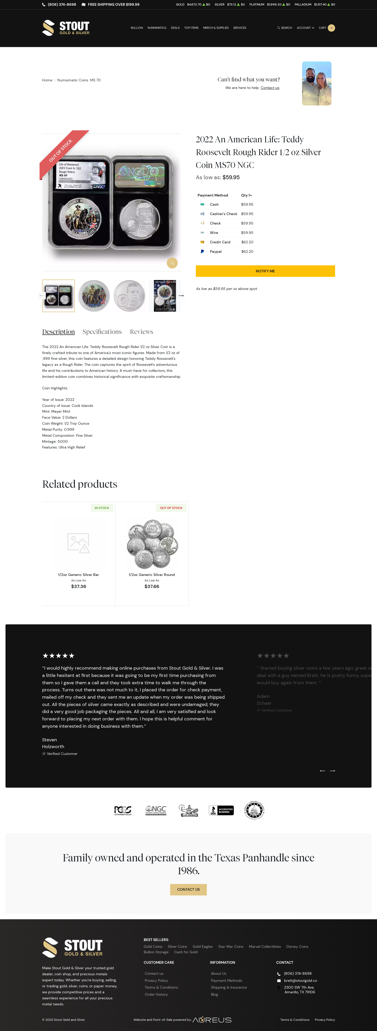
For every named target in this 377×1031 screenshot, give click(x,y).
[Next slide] (181, 295)
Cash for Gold (186, 952)
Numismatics (157, 28)
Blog (214, 994)
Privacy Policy (156, 980)
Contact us (270, 87)
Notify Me (265, 271)
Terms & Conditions (161, 987)
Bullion (137, 28)
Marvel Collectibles (265, 946)
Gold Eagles (203, 946)
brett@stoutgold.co (300, 980)
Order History (156, 994)
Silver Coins (177, 946)
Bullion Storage (156, 952)
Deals (175, 28)
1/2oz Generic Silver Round (152, 574)
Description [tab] (58, 331)
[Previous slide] (42, 295)
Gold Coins (153, 946)
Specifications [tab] (102, 331)
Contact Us (188, 889)
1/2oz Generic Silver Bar (78, 574)
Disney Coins (297, 946)
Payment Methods (226, 980)
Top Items (191, 28)
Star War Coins (230, 946)
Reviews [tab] (141, 331)
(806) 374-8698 (62, 4)
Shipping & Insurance (229, 987)
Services (239, 28)
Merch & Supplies (216, 28)
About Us (218, 973)
